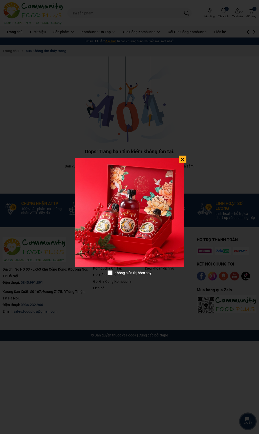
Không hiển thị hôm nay (133, 273)
